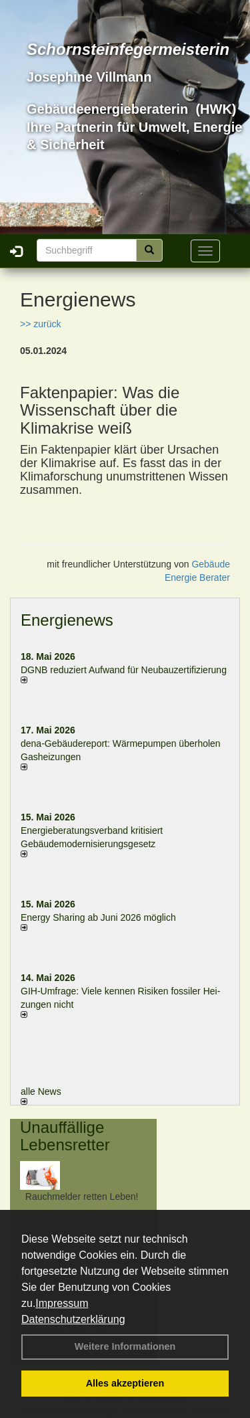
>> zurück (40, 324)
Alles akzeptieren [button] (125, 1383)
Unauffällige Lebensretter (65, 1136)
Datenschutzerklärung (73, 1319)
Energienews (67, 620)
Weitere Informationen (125, 1346)
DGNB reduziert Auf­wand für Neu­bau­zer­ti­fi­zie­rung (124, 669)
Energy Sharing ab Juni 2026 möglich (98, 917)
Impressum (61, 1303)
